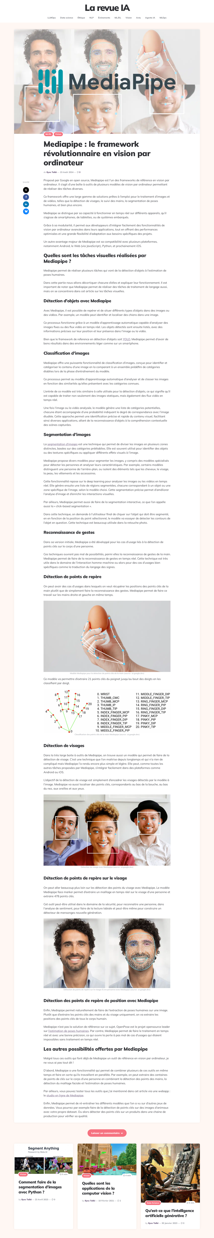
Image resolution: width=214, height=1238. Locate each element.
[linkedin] (26, 204)
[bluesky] (26, 211)
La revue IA (107, 7)
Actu (138, 17)
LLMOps (52, 17)
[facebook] (26, 197)
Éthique (81, 17)
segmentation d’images (62, 444)
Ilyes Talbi (52, 172)
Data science (66, 17)
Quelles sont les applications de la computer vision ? (98, 1188)
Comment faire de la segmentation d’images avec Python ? (40, 1187)
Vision (129, 17)
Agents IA (150, 17)
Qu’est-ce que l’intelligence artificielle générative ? (169, 1213)
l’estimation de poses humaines (68, 1031)
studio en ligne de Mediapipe (65, 1095)
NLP (91, 17)
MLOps (163, 17)
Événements (104, 17)
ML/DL (118, 17)
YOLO (126, 339)
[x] (26, 190)
